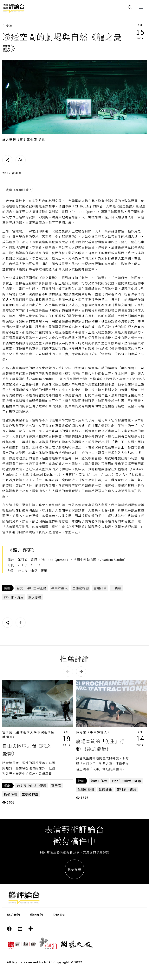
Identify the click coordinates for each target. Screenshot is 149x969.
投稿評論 (10, 794)
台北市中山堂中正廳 (32, 588)
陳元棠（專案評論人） (93, 732)
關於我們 (13, 914)
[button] (68, 671)
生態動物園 (80, 588)
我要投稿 (74, 869)
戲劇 (7, 588)
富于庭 (56, 785)
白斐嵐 (7, 26)
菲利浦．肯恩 (14, 597)
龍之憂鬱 (35, 597)
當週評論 (100, 588)
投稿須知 (59, 914)
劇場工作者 (99, 780)
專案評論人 (59, 588)
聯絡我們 (36, 914)
